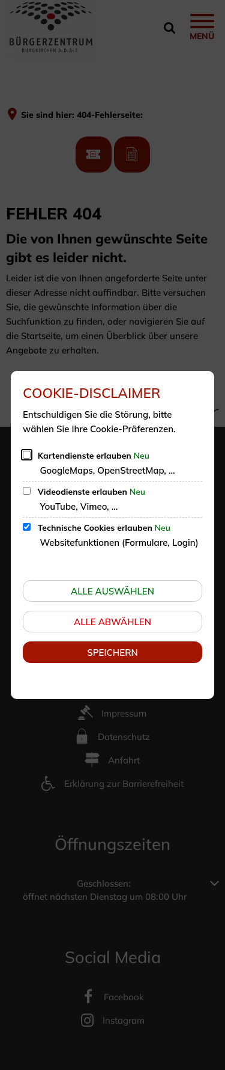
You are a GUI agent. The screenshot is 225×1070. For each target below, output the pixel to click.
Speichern (112, 652)
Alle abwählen (112, 622)
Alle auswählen (112, 591)
